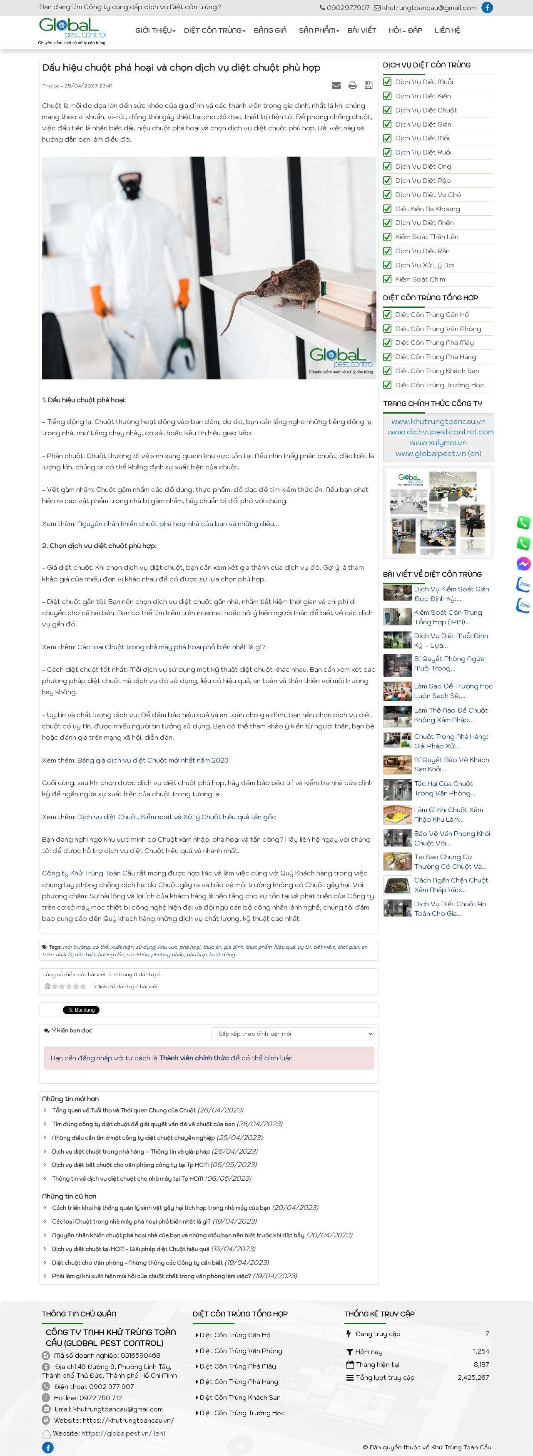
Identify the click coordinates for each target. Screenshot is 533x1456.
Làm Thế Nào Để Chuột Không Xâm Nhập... (451, 715)
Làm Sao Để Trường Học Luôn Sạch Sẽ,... (453, 691)
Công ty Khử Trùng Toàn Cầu (88, 873)
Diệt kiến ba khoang (428, 208)
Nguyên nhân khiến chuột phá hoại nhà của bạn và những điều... (178, 523)
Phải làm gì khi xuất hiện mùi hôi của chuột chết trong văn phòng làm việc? (151, 1276)
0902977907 (345, 7)
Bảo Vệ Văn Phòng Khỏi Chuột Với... (452, 838)
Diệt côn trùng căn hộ (432, 314)
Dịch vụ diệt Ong (423, 166)
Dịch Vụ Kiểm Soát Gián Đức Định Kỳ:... (451, 594)
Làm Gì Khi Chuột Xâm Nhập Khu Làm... (448, 814)
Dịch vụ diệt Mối (422, 138)
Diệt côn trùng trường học (440, 385)
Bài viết (362, 30)
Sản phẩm (317, 30)
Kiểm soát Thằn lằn (427, 236)
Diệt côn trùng (213, 30)
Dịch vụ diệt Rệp (423, 180)
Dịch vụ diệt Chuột (426, 110)
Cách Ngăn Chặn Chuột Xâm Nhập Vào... (451, 885)
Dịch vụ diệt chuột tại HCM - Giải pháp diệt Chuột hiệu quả (130, 1249)
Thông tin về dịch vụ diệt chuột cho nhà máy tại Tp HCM (127, 1178)
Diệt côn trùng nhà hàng (436, 356)
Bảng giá (270, 30)
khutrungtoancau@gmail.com (425, 7)
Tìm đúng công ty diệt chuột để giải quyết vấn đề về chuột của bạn (143, 1124)
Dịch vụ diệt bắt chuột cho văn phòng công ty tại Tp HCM (130, 1165)
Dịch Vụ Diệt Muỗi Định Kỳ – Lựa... (451, 640)
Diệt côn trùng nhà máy (435, 342)
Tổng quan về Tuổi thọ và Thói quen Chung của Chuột (124, 1110)
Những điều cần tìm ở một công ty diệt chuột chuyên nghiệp (133, 1138)
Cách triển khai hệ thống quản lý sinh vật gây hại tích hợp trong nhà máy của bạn (161, 1208)
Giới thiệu (153, 30)
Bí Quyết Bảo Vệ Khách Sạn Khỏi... (451, 764)
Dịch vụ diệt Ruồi (423, 152)
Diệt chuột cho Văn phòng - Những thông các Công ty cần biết (137, 1263)
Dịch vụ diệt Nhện (425, 222)
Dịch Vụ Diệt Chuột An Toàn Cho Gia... (450, 908)
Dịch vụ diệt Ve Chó (428, 194)
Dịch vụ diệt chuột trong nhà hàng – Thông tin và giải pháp (131, 1151)
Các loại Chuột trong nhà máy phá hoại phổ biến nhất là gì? (171, 647)
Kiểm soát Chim (420, 279)
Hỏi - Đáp (405, 30)
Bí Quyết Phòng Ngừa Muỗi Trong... (449, 663)
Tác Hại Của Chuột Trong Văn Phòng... (445, 788)
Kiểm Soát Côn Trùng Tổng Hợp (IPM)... (448, 617)
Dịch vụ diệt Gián (423, 124)
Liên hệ (447, 30)
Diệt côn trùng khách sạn (437, 370)
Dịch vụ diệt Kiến (423, 96)
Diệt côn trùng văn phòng (438, 328)
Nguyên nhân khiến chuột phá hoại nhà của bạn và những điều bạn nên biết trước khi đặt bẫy (178, 1235)
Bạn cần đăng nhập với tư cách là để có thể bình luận (172, 1058)
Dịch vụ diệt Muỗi (424, 81)
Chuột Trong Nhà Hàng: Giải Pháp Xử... (451, 741)
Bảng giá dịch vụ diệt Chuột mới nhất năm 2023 (153, 760)
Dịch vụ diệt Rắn (423, 251)
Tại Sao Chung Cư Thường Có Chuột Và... (450, 861)
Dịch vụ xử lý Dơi (425, 265)
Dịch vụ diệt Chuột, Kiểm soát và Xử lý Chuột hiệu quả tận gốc (176, 817)
